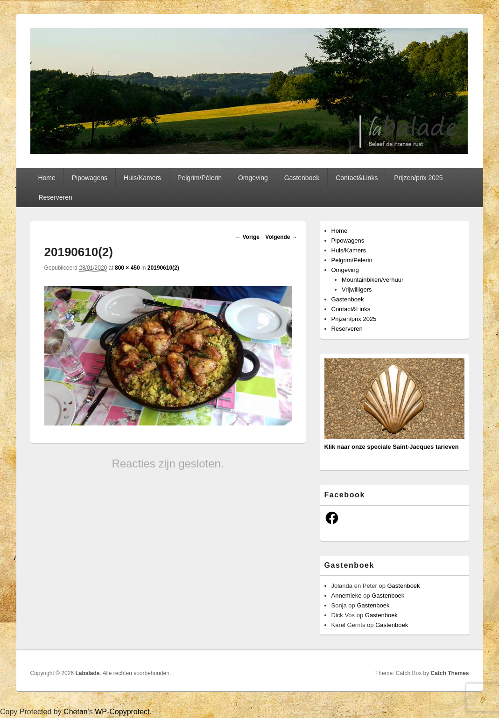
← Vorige (247, 237)
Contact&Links (357, 177)
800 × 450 (127, 268)
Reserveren (55, 197)
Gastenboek (302, 177)
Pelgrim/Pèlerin (199, 177)
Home (46, 177)
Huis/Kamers (142, 177)
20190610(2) (163, 268)
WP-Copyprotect (122, 712)
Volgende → (281, 237)
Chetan (75, 712)
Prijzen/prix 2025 (418, 177)
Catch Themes (449, 673)
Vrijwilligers (357, 289)
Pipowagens (89, 177)
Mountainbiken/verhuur (372, 279)
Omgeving (253, 177)
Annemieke (346, 595)
